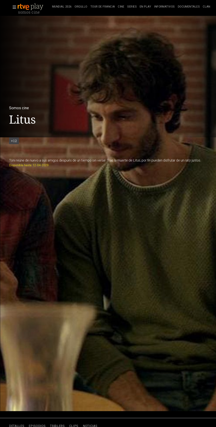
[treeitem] (62, 7)
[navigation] (131, 7)
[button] (13, 7)
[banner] (34, 7)
